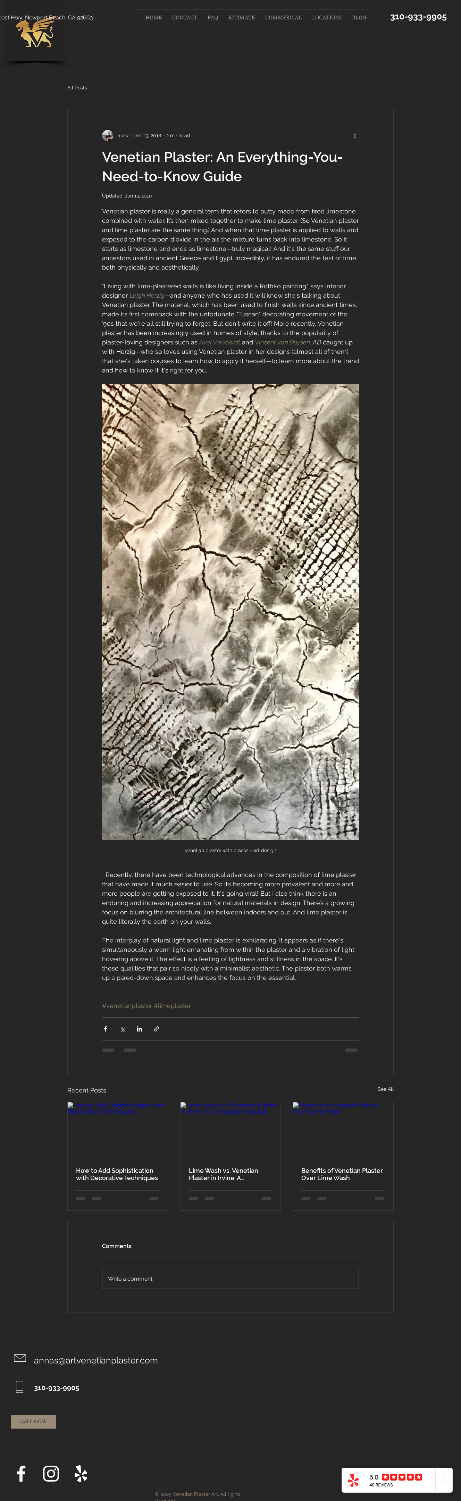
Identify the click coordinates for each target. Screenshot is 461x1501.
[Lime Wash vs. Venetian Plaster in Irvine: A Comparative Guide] (231, 1130)
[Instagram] (51, 1473)
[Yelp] (81, 1473)
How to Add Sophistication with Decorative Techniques (117, 1174)
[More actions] (355, 135)
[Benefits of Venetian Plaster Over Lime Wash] (343, 1130)
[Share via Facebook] (105, 1029)
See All (386, 1089)
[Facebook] (21, 1473)
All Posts (77, 87)
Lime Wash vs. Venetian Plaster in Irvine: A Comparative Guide (223, 1174)
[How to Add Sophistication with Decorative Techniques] (118, 1130)
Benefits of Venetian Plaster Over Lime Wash (342, 1174)
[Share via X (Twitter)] (122, 1029)
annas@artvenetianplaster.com (96, 1360)
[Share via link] (156, 1029)
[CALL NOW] (33, 1422)
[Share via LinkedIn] (139, 1029)
